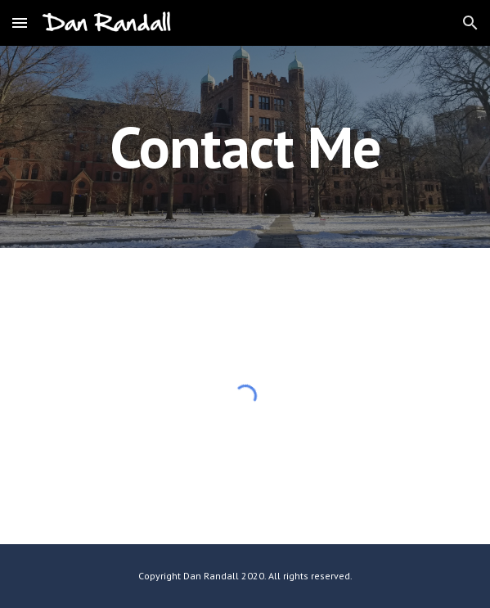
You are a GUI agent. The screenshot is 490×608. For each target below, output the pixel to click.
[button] (19, 22)
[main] (245, 146)
